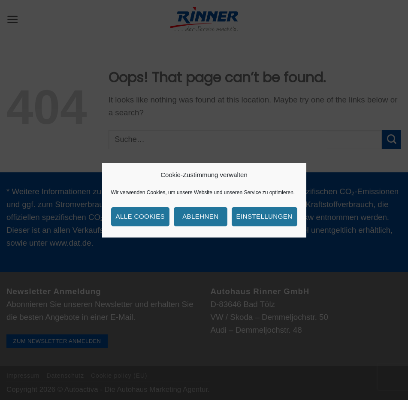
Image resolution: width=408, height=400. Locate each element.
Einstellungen (264, 216)
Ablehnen (200, 216)
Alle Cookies (140, 216)
